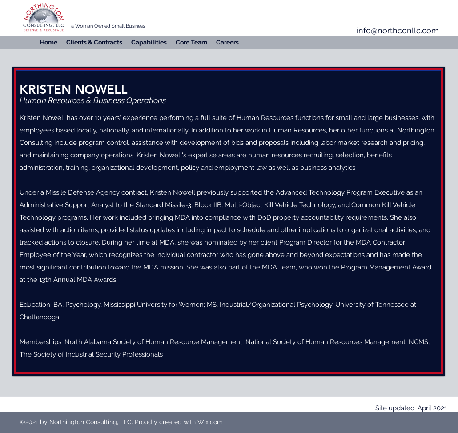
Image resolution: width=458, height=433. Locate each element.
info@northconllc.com (398, 30)
